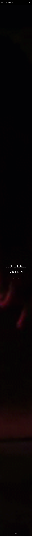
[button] (2, 2)
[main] (16, 269)
